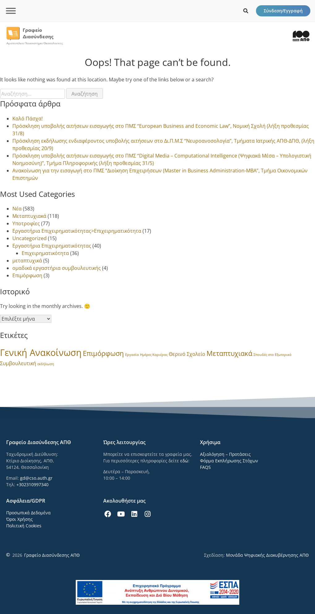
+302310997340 (32, 484)
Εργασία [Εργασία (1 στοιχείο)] (132, 354)
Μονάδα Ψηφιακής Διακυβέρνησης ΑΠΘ (267, 555)
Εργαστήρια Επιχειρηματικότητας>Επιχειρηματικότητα (76, 230)
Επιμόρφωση (27, 275)
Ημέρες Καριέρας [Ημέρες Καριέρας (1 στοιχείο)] (154, 354)
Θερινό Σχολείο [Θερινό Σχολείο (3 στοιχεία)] (187, 354)
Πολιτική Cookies (23, 526)
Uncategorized (29, 238)
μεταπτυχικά (27, 260)
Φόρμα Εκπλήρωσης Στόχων (229, 461)
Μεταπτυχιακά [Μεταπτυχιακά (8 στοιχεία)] (229, 353)
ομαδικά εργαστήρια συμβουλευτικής (56, 268)
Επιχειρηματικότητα (45, 253)
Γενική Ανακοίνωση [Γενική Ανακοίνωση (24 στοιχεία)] (41, 352)
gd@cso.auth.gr (36, 478)
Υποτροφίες (26, 223)
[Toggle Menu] (11, 11)
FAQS (205, 467)
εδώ (184, 461)
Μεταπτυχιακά (29, 216)
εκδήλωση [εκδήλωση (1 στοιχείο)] (45, 364)
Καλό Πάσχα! (27, 118)
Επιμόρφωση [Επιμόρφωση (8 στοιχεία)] (103, 353)
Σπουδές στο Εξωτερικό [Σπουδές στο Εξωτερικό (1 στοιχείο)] (272, 354)
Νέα (17, 208)
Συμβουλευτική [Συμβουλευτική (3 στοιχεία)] (18, 363)
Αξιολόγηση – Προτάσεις (225, 454)
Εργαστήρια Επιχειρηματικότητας (51, 245)
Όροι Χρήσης (19, 519)
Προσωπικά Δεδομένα (28, 513)
